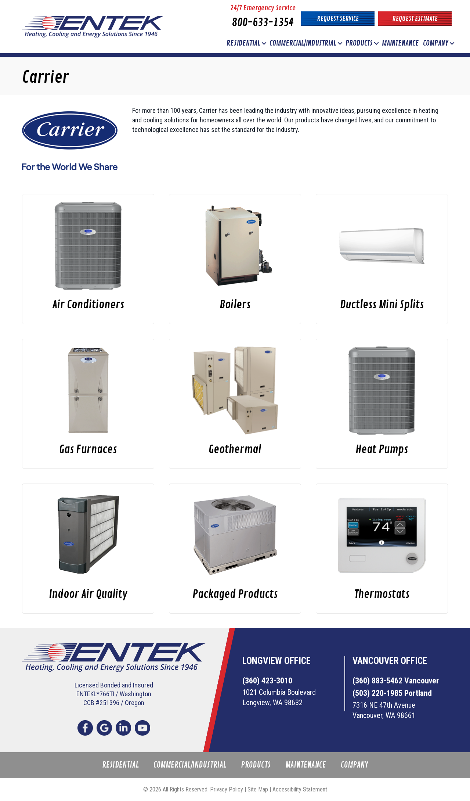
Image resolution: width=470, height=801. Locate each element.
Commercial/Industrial (303, 43)
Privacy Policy (226, 789)
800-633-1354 (263, 22)
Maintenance (400, 43)
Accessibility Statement (299, 789)
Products (359, 43)
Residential (243, 43)
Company (435, 43)
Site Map (257, 789)
